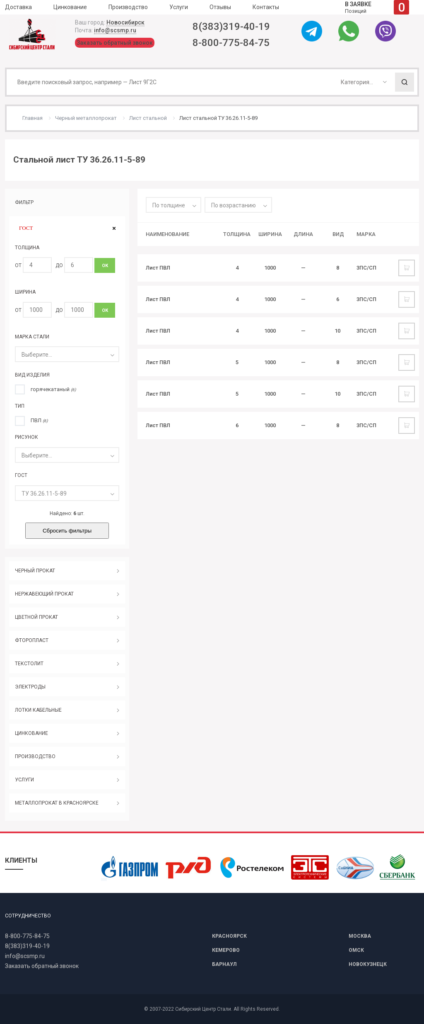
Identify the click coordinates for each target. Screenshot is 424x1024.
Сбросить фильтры (67, 531)
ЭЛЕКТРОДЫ (30, 687)
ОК (105, 265)
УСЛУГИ (24, 780)
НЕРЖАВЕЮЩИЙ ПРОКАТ (44, 594)
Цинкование (70, 7)
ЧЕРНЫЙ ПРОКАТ (35, 571)
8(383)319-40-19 (231, 26)
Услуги (178, 7)
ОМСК (356, 950)
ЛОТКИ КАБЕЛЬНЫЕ (38, 710)
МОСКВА (360, 936)
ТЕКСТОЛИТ (29, 663)
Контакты (266, 7)
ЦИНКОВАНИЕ (31, 733)
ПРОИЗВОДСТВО (35, 756)
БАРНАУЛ (224, 964)
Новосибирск (125, 22)
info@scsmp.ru (115, 30)
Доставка (18, 7)
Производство (128, 7)
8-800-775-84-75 (231, 43)
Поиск (404, 82)
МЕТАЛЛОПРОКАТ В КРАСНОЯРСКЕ (57, 803)
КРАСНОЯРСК (229, 936)
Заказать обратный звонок (115, 42)
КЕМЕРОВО (226, 950)
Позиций (377, 7)
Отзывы (220, 7)
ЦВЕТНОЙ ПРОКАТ (36, 617)
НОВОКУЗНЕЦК (368, 964)
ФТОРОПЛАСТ (31, 640)
